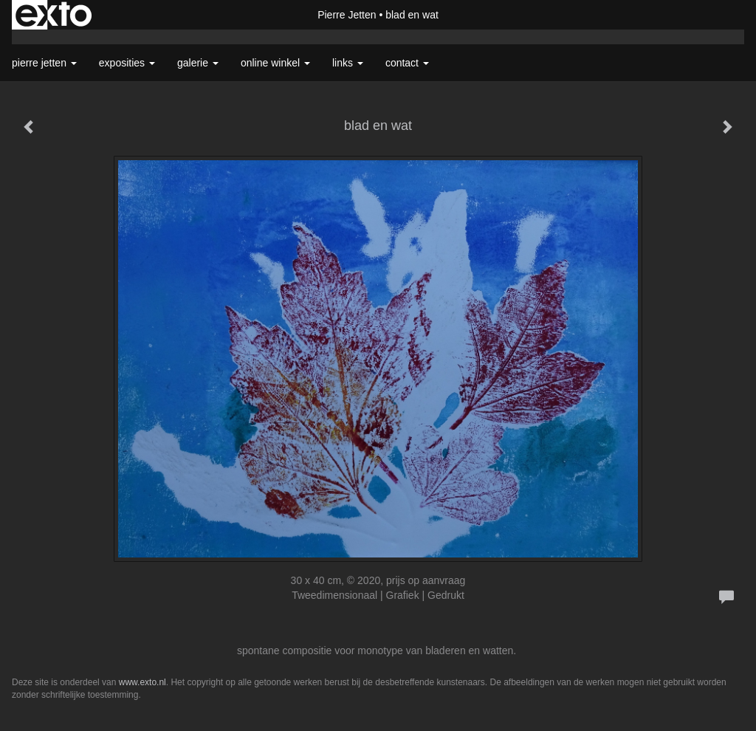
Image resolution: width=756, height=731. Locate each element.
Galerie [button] (198, 63)
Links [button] (347, 63)
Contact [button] (407, 63)
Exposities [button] (127, 63)
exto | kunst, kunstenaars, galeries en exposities (53, 15)
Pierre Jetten (346, 15)
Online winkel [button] (275, 63)
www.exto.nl (142, 682)
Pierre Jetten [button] (44, 63)
